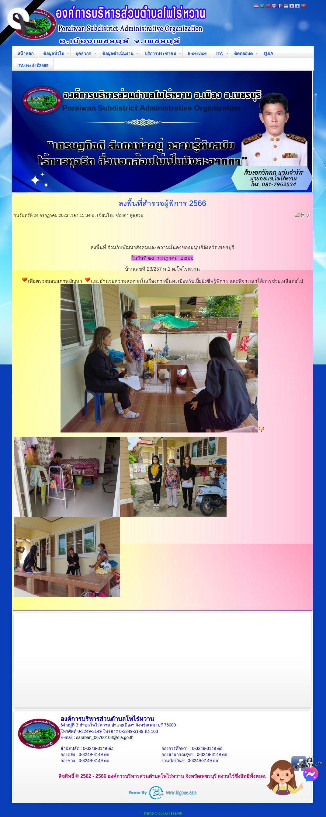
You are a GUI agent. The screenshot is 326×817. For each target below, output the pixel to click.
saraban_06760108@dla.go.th (105, 737)
